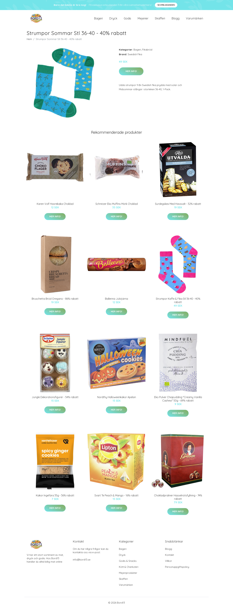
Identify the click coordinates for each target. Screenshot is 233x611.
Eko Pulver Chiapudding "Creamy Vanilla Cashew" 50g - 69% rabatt (178, 401)
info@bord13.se (81, 562)
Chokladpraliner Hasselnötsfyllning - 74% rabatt (178, 500)
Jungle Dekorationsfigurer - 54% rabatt (55, 400)
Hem (29, 41)
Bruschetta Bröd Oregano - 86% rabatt (55, 301)
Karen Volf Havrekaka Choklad (55, 206)
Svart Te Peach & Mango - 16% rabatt (116, 498)
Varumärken (194, 20)
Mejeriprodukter (128, 575)
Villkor (168, 563)
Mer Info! (131, 74)
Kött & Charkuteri (128, 569)
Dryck (113, 20)
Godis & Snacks (128, 563)
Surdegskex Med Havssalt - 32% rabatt (178, 206)
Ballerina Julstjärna (116, 301)
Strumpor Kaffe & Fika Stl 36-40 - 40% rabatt (178, 303)
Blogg (175, 20)
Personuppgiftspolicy (177, 569)
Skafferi (160, 20)
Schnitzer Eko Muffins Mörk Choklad (116, 206)
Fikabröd (147, 52)
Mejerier (143, 20)
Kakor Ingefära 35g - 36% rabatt (55, 498)
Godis (127, 20)
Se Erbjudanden (166, 5)
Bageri (98, 20)
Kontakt (169, 557)
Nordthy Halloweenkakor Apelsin (116, 400)
